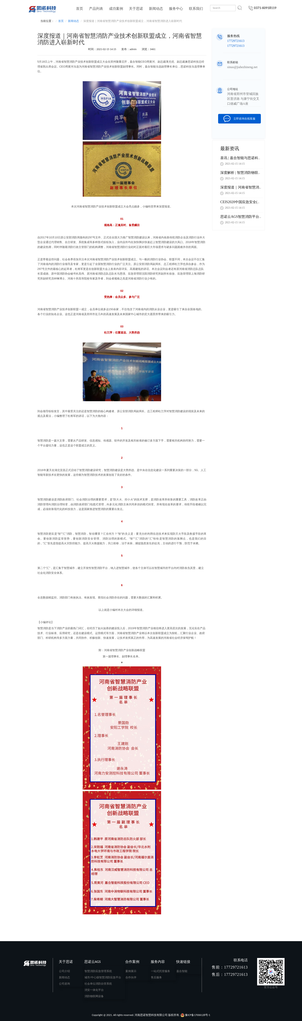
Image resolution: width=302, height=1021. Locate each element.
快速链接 (183, 962)
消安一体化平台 (94, 990)
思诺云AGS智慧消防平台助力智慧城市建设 (253, 217)
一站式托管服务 (160, 971)
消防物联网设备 (94, 996)
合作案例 (132, 962)
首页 (79, 8)
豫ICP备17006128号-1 (197, 1015)
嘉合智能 (181, 971)
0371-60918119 (262, 8)
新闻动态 (156, 8)
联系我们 (196, 8)
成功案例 (116, 8)
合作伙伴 (130, 977)
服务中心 (176, 8)
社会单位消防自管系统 (98, 983)
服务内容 (158, 962)
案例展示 (130, 971)
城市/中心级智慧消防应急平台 (102, 977)
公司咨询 (64, 983)
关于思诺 (136, 8)
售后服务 (156, 977)
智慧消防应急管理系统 (98, 971)
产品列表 (96, 8)
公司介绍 (64, 971)
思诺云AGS (92, 962)
